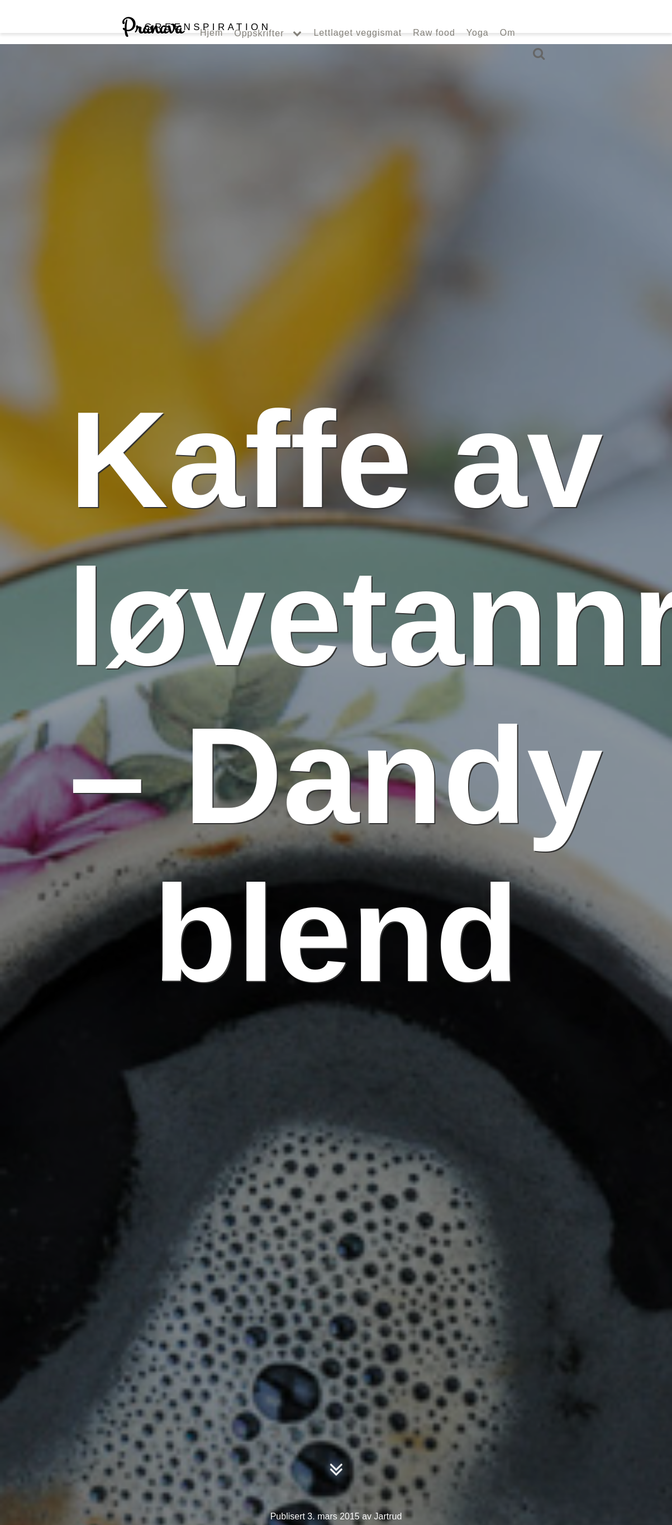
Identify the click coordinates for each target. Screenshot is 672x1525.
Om (508, 54)
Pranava (196, 49)
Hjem (211, 54)
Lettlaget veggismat (357, 54)
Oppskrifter (259, 55)
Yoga (477, 54)
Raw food (434, 54)
